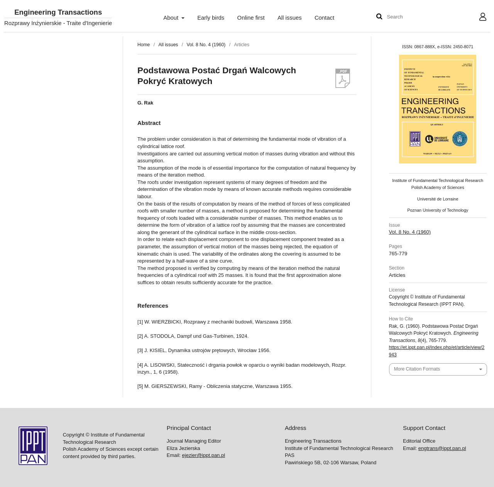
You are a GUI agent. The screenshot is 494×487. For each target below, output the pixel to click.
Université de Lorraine (437, 199)
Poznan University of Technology (437, 210)
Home (143, 44)
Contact (324, 18)
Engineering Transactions (58, 12)
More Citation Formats (417, 369)
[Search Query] (410, 17)
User (476, 17)
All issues (289, 18)
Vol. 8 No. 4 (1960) (206, 44)
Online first (251, 18)
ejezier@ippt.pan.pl (203, 455)
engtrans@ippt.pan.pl (442, 448)
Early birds (210, 18)
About (171, 18)
